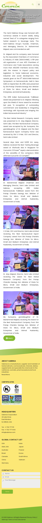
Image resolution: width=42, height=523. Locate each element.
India (20, 443)
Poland (21, 450)
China (4, 460)
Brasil (4, 453)
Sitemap (5, 520)
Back (9, 338)
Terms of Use (13, 520)
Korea (21, 453)
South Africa (23, 456)
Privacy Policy (32, 517)
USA (3, 443)
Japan (21, 447)
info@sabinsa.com (8, 432)
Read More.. (6, 374)
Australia (5, 450)
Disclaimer (22, 520)
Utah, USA (5, 447)
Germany (5, 463)
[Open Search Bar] (33, 4)
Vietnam (22, 460)
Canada (5, 456)
